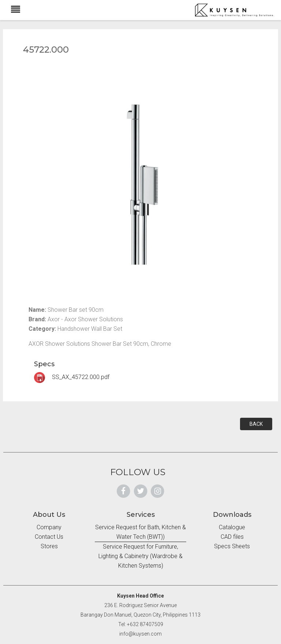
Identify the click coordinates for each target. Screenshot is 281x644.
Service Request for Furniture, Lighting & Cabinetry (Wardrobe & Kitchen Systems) (140, 556)
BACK (256, 424)
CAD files (232, 536)
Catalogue (232, 527)
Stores (49, 546)
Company (49, 527)
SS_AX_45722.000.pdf (71, 377)
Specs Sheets (232, 546)
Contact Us (49, 536)
